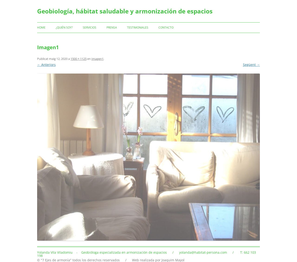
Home (41, 27)
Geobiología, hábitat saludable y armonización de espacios (125, 11)
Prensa (112, 27)
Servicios (89, 27)
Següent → (251, 64)
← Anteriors (46, 64)
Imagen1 (97, 59)
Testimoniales (137, 27)
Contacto (166, 27)
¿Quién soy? (64, 27)
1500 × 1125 (79, 59)
